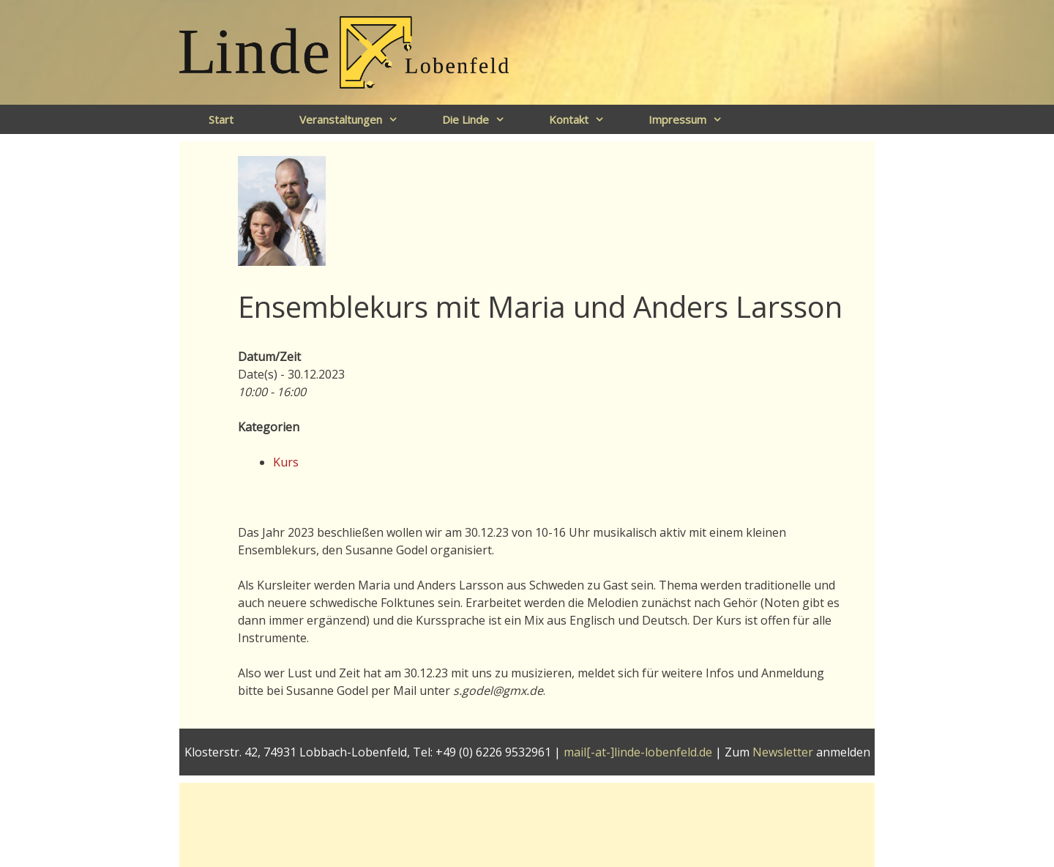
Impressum (693, 119)
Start (221, 119)
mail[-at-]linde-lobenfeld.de (638, 752)
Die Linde (481, 119)
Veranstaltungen (356, 119)
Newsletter (782, 752)
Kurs (286, 462)
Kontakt (584, 119)
